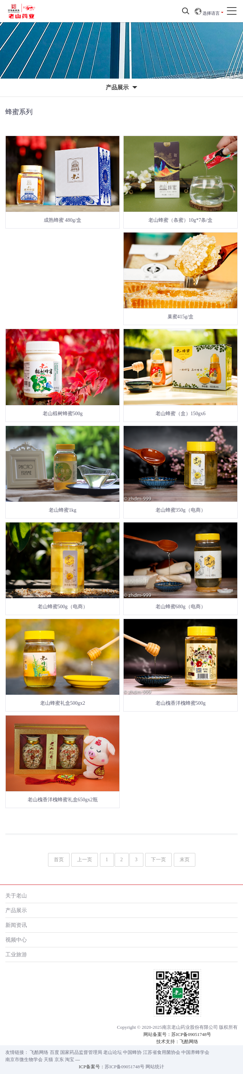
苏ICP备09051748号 (191, 1034)
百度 (54, 1052)
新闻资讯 (16, 925)
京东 (59, 1059)
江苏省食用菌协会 (161, 1052)
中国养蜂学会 (195, 1052)
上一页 (84, 859)
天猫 (48, 1059)
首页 (59, 859)
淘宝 (69, 1059)
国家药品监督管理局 (81, 1052)
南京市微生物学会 (24, 1059)
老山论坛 (112, 1052)
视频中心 (16, 940)
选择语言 (207, 11)
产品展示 (16, 910)
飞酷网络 (189, 1041)
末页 (185, 859)
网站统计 (155, 1066)
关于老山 (16, 895)
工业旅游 (16, 954)
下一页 (158, 859)
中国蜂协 (132, 1052)
